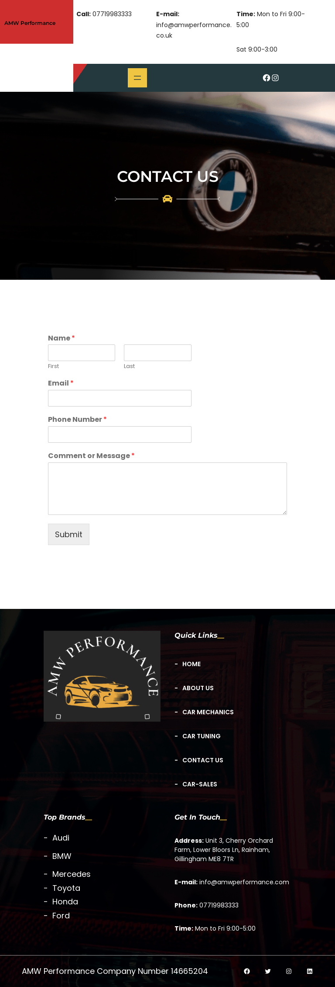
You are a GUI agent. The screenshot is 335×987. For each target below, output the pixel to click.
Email (61, 383)
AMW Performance (29, 23)
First (53, 366)
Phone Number (77, 419)
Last (129, 366)
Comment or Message (91, 456)
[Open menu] (137, 77)
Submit (68, 534)
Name (61, 338)
